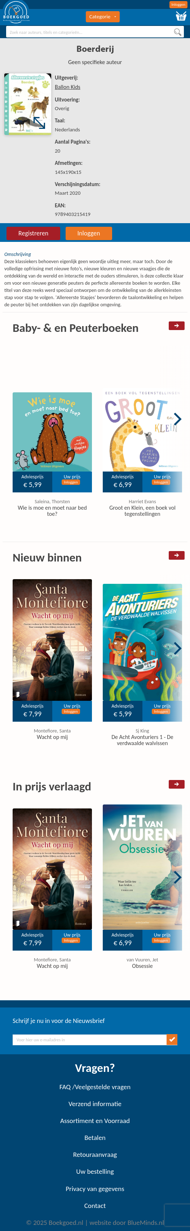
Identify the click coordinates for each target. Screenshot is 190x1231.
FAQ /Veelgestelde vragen (95, 1087)
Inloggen (179, 4)
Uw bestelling (95, 1171)
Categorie (102, 16)
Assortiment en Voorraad (95, 1121)
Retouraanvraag (95, 1154)
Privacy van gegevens (95, 1189)
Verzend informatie (95, 1104)
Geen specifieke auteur (95, 62)
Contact (95, 1205)
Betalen (95, 1137)
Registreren (33, 233)
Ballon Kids (67, 87)
